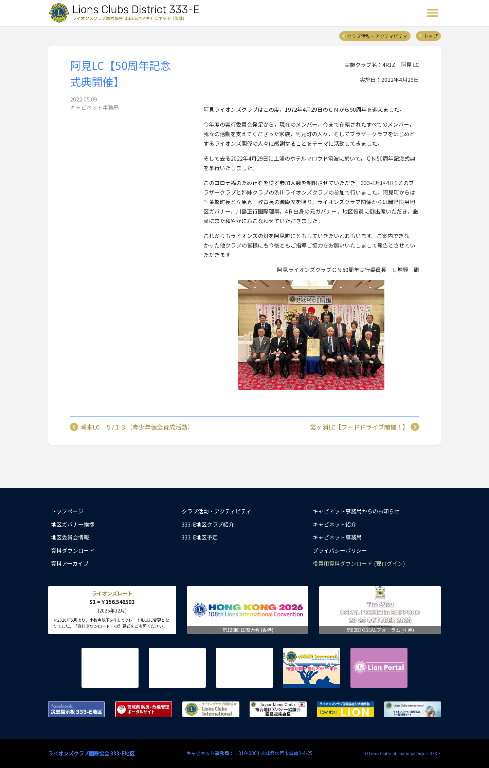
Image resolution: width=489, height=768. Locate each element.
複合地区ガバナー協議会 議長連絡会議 (278, 709)
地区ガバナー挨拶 (72, 524)
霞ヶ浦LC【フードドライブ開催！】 (359, 427)
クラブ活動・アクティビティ (377, 36)
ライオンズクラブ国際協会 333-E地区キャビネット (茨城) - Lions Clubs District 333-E (126, 13)
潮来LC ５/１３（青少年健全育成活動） (137, 427)
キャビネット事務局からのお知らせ (356, 511)
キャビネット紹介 (334, 524)
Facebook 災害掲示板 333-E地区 (76, 709)
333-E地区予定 (200, 537)
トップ (430, 36)
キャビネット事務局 (337, 537)
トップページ (67, 511)
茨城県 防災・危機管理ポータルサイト (143, 709)
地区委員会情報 (70, 537)
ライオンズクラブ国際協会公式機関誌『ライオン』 (345, 709)
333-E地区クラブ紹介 (208, 524)
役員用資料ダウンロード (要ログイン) (359, 563)
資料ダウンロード (72, 550)
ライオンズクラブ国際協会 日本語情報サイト (412, 709)
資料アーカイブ (70, 563)
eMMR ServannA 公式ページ (311, 668)
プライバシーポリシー (340, 550)
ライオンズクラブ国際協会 (210, 709)
